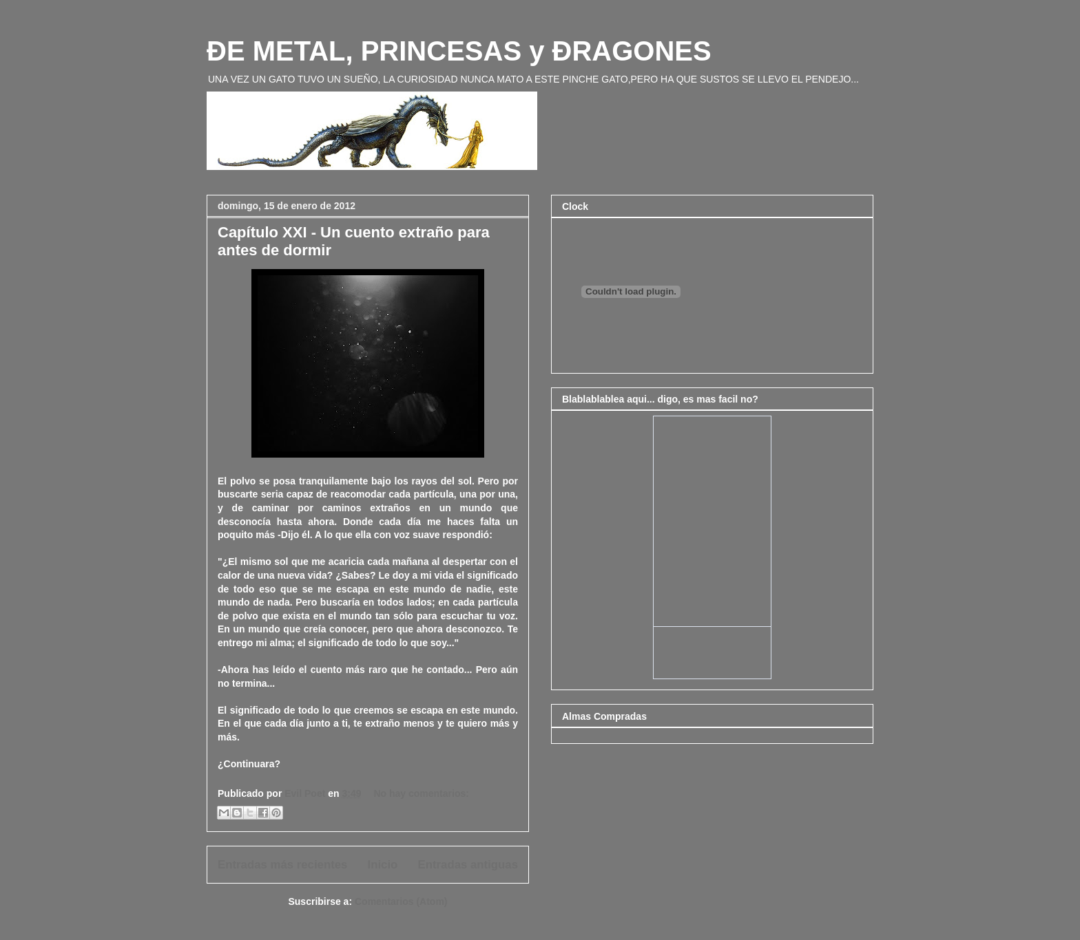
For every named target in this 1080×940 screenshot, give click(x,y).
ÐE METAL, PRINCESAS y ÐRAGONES (459, 51)
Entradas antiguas (468, 864)
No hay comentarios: (420, 793)
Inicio (383, 864)
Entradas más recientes (282, 864)
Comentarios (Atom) (401, 901)
